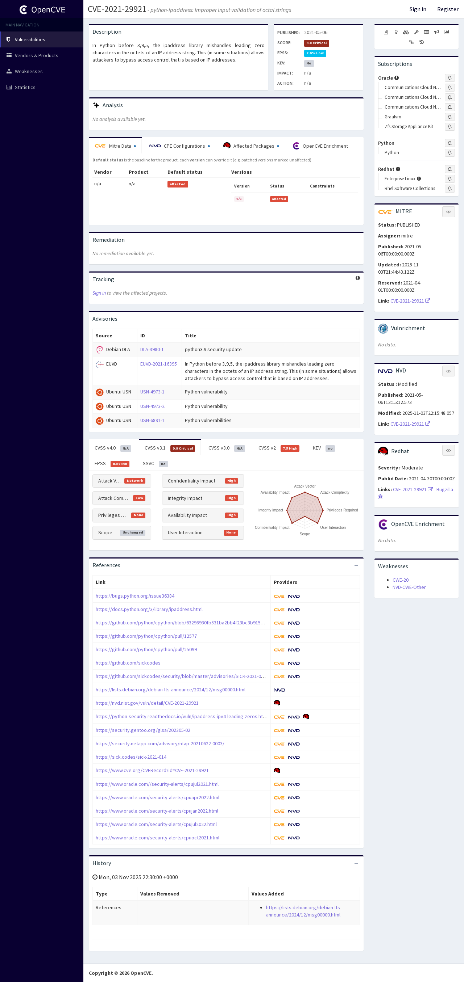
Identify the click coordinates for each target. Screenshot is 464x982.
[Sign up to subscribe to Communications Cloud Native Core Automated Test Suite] (450, 88)
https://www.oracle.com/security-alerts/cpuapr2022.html (157, 797)
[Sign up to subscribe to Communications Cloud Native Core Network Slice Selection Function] (450, 107)
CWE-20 (401, 580)
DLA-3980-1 (152, 349)
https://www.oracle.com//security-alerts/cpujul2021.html (157, 784)
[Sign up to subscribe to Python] (450, 143)
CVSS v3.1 (170, 448)
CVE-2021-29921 (117, 8)
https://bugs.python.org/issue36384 (135, 596)
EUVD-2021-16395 (158, 364)
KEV (324, 448)
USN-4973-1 (152, 391)
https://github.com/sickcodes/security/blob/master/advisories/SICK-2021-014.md (185, 676)
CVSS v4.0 (113, 448)
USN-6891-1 (152, 420)
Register (448, 9)
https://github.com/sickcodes (128, 662)
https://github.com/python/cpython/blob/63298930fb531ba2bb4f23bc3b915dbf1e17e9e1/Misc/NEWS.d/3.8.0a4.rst (219, 622)
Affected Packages (251, 145)
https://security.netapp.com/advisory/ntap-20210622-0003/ (160, 743)
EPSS (112, 463)
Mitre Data (115, 146)
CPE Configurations (179, 146)
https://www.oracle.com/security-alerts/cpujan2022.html (157, 811)
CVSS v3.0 (226, 448)
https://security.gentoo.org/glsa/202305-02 (143, 730)
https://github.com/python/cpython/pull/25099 (146, 649)
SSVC (155, 463)
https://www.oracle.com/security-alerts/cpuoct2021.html (157, 837)
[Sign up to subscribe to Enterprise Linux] (450, 179)
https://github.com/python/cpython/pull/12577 (146, 636)
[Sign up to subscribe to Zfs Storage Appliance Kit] (450, 127)
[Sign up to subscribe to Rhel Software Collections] (450, 189)
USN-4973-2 (152, 406)
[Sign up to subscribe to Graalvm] (450, 117)
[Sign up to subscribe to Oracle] (450, 78)
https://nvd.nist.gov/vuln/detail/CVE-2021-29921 (147, 703)
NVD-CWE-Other (409, 587)
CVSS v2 (279, 448)
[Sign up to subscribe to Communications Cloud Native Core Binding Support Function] (450, 97)
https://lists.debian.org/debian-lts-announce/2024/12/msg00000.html (170, 689)
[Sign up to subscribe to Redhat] (450, 169)
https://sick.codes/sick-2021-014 (131, 757)
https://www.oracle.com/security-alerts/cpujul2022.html (156, 824)
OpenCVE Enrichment (320, 145)
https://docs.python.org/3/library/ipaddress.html (149, 609)
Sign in (418, 9)
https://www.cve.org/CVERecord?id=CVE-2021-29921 (152, 770)
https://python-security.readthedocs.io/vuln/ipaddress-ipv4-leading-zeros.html (182, 716)
